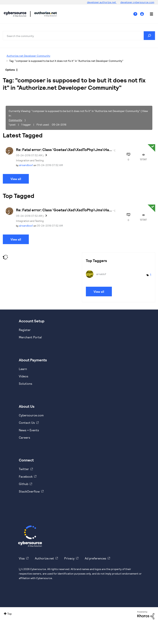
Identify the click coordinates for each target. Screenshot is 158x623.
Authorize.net (44, 558)
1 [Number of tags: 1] (150, 275)
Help (136, 14)
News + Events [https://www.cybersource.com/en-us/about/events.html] (29, 430)
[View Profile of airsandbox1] (26, 165)
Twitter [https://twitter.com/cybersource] (24, 469)
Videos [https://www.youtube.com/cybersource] (23, 376)
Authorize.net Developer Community (28, 55)
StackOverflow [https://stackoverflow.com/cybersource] (29, 491)
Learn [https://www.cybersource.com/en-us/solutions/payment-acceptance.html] (23, 369)
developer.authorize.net (102, 2)
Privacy (69, 558)
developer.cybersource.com (137, 2)
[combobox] (79, 35)
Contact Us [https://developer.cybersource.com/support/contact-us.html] (27, 422)
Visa (22, 558)
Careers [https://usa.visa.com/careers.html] (24, 437)
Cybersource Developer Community (15, 14)
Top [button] (9, 613)
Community (15, 120)
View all (16, 179)
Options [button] (10, 69)
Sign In (142, 14)
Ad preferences (95, 558)
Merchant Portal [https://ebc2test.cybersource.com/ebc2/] (30, 337)
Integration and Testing (30, 160)
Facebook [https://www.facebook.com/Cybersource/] (26, 476)
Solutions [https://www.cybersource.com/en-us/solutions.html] (25, 383)
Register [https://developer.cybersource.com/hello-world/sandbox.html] (25, 330)
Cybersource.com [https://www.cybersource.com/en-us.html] (31, 415)
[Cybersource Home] (30, 536)
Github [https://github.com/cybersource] (23, 484)
